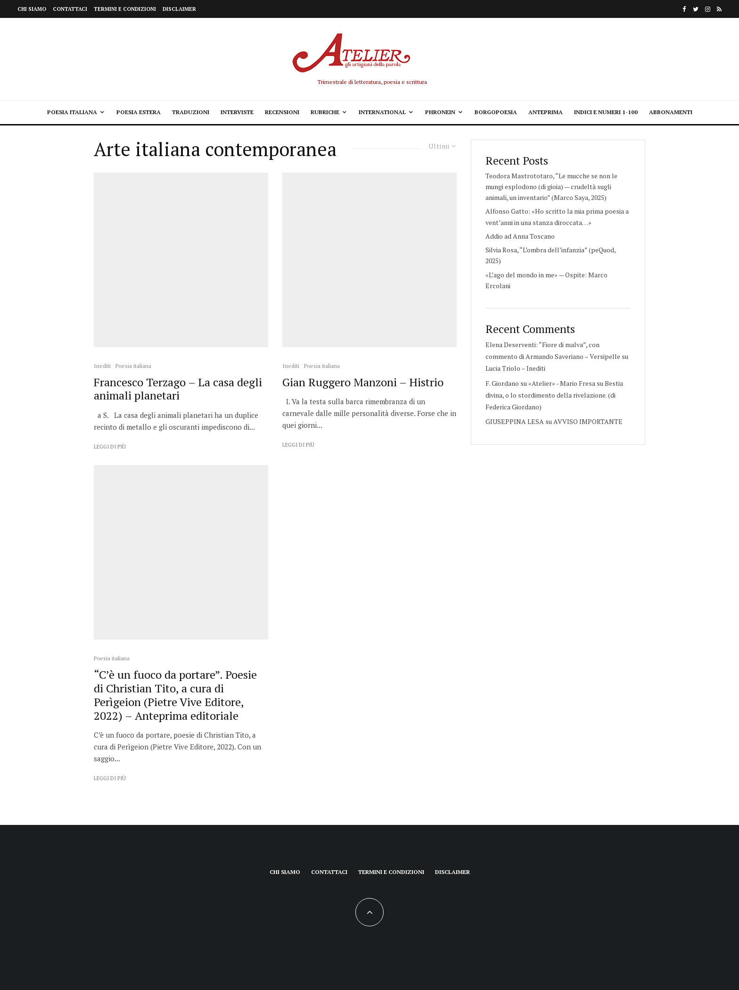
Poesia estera (138, 112)
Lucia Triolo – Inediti (515, 368)
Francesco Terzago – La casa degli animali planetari (178, 389)
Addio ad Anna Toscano (520, 236)
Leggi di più (110, 446)
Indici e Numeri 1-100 (606, 112)
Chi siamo (31, 9)
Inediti (102, 365)
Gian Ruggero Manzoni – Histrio (362, 382)
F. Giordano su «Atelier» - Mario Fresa (540, 383)
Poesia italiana (72, 112)
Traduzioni (190, 112)
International (382, 112)
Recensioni (282, 112)
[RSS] (719, 9)
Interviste (237, 112)
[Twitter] (696, 9)
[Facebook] (684, 9)
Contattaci (70, 9)
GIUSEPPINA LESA (514, 421)
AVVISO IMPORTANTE (588, 421)
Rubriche (325, 112)
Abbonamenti (670, 112)
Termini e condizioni (125, 9)
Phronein (440, 112)
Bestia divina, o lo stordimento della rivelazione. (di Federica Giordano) (554, 395)
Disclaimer (179, 9)
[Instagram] (708, 9)
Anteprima (545, 112)
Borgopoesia (496, 112)
